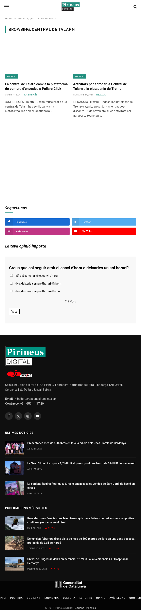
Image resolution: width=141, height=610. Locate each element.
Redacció (101, 95)
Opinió (100, 598)
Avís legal (117, 598)
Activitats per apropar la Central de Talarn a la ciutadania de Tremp (100, 86)
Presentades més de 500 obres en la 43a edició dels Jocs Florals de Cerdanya (76, 443)
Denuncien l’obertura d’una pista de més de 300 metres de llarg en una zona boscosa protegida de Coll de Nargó (81, 540)
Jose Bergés (30, 95)
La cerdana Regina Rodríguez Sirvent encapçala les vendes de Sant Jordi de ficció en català (81, 485)
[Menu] (6, 6)
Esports (86, 598)
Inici (3, 598)
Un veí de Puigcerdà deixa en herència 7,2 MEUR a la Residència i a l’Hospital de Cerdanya (77, 561)
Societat (12, 76)
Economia (52, 598)
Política (16, 598)
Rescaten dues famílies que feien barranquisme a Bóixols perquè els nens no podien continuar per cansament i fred (80, 520)
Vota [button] (14, 311)
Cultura (69, 598)
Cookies (135, 598)
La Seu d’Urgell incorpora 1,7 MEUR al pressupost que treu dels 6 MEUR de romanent (81, 463)
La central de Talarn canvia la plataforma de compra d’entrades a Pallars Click (36, 86)
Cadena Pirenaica (85, 607)
